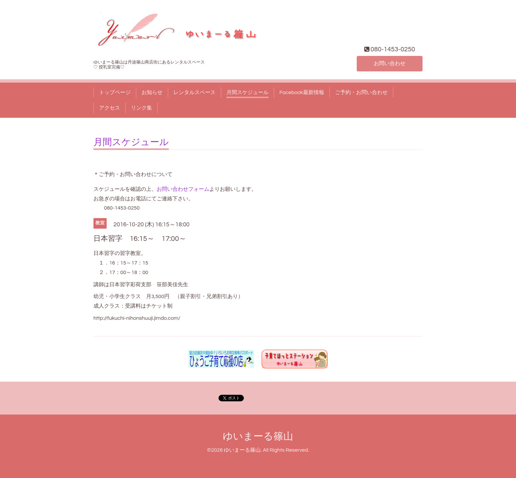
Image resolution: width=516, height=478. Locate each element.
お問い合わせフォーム (183, 189)
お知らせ (152, 92)
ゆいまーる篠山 (258, 436)
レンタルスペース (194, 92)
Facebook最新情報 (301, 92)
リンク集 (141, 108)
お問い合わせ (389, 63)
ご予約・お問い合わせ (361, 92)
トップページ (115, 92)
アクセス (109, 108)
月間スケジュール (247, 92)
